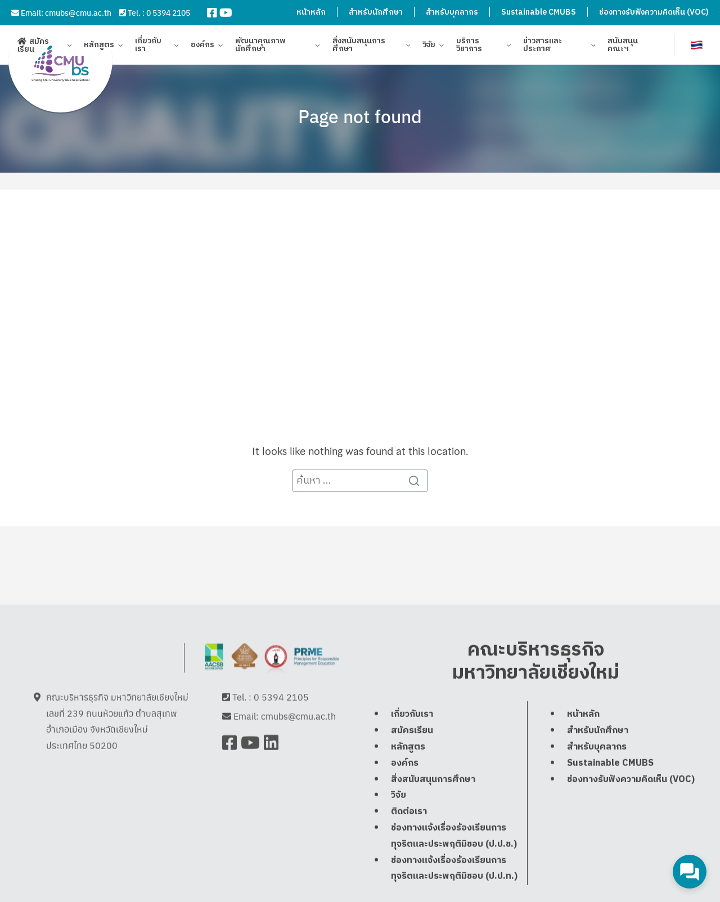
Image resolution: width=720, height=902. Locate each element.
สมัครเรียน (33, 46)
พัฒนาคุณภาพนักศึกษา (260, 46)
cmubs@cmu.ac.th (78, 12)
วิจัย (428, 46)
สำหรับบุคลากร (452, 12)
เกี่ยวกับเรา (148, 46)
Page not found (360, 116)
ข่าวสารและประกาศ (542, 46)
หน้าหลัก (311, 12)
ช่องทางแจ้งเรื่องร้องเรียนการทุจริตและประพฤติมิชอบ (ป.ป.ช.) (454, 835)
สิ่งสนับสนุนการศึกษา (358, 46)
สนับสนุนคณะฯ (623, 46)
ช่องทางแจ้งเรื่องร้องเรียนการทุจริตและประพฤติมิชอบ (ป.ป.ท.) (454, 868)
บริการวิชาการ (469, 46)
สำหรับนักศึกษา (376, 12)
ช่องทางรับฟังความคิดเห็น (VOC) (654, 12)
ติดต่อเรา (409, 811)
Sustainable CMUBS (538, 12)
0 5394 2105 (168, 12)
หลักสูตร (99, 46)
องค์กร (202, 46)
